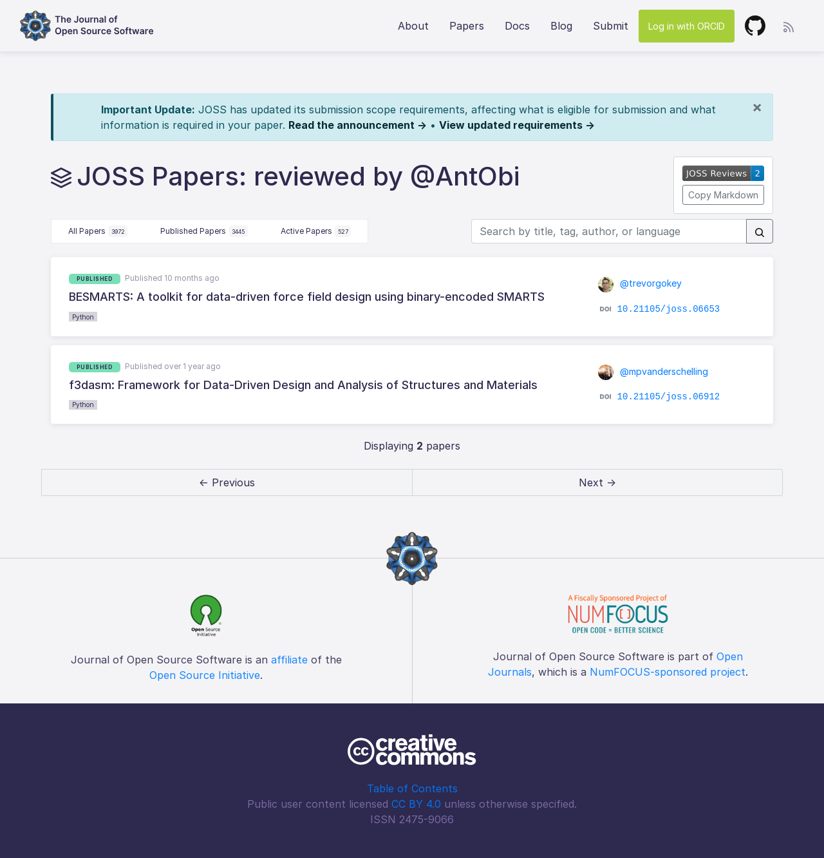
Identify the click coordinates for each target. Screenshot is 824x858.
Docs (517, 25)
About (413, 25)
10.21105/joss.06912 (668, 397)
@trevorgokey (640, 283)
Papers (466, 25)
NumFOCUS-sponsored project (667, 671)
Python (83, 317)
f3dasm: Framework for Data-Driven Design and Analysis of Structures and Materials (303, 385)
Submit (610, 25)
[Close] (757, 107)
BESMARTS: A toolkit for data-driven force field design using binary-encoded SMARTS (307, 296)
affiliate (289, 659)
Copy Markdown (723, 194)
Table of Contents (412, 788)
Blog (561, 25)
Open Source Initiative (204, 675)
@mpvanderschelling (653, 371)
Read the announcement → (357, 125)
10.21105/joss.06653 (668, 308)
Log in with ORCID (686, 26)
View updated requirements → (517, 125)
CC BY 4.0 (416, 803)
